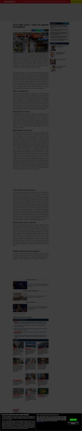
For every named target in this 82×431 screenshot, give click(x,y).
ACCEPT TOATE (73, 419)
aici (12, 425)
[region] (41, 422)
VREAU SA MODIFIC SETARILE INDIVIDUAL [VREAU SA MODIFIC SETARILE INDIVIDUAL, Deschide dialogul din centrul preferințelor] (73, 423)
